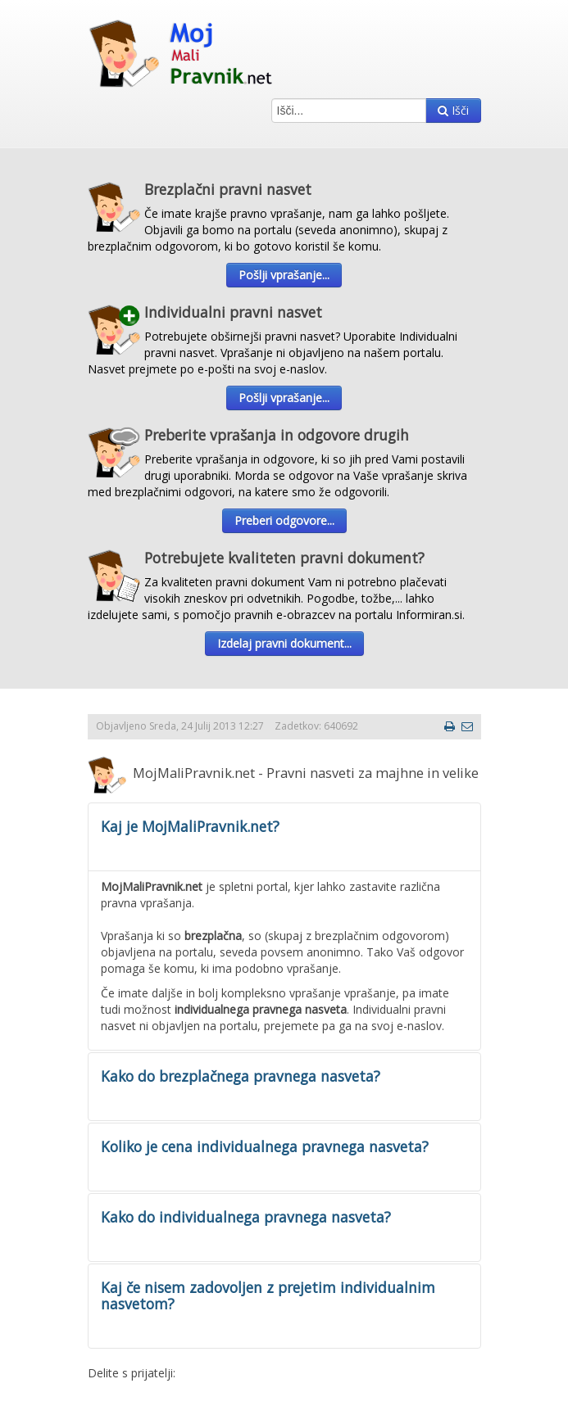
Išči (453, 110)
